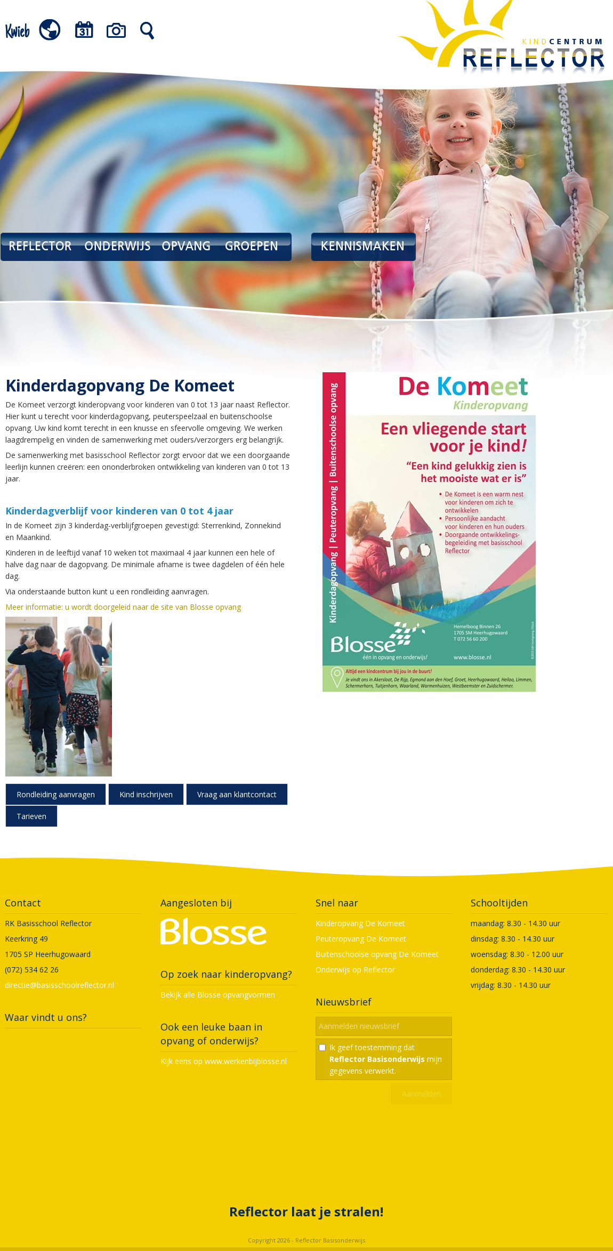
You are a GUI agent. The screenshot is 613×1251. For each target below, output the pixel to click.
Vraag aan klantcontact (237, 794)
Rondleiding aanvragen (56, 794)
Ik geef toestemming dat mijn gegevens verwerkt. (385, 1059)
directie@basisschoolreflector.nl (59, 985)
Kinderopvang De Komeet (360, 923)
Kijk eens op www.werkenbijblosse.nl (223, 1061)
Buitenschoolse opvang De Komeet (377, 954)
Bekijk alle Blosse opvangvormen (217, 995)
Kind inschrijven (146, 794)
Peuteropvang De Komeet (361, 939)
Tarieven (31, 816)
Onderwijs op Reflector (355, 969)
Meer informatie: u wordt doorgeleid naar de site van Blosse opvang (123, 607)
